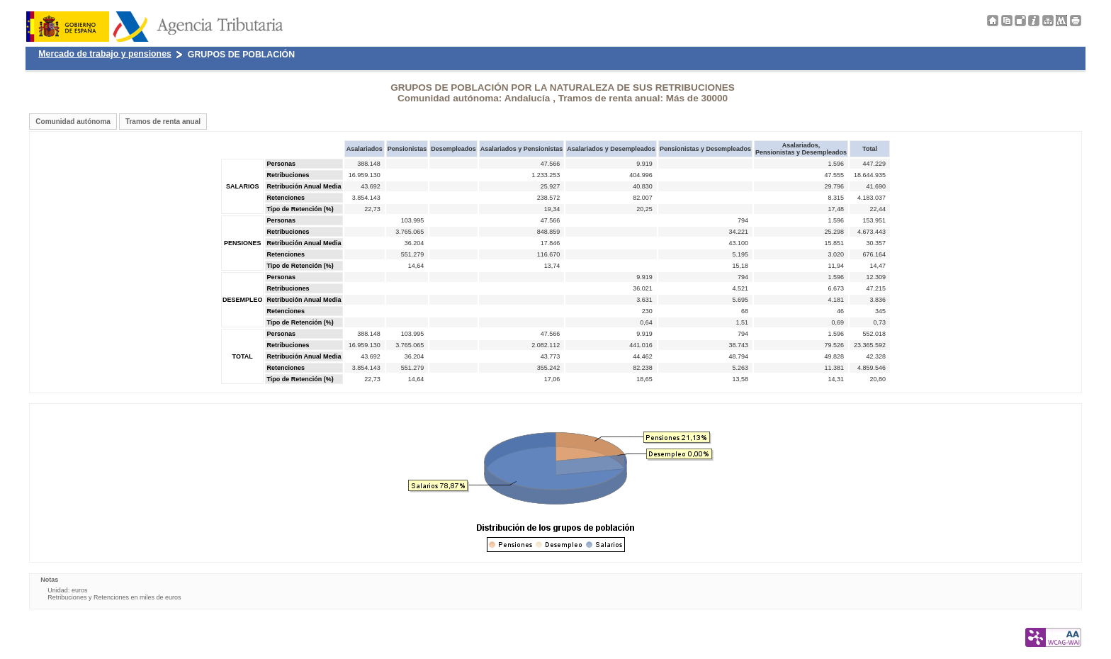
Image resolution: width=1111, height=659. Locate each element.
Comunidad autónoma (73, 121)
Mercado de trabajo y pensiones (104, 54)
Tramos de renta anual (163, 121)
